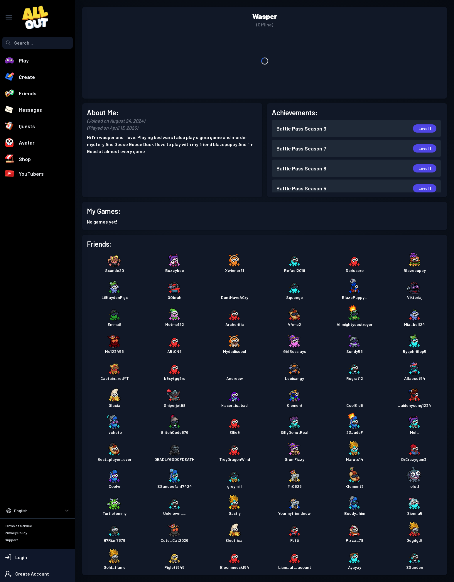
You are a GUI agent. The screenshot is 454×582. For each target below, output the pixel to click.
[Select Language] (37, 510)
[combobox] (37, 43)
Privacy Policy (16, 533)
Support (11, 540)
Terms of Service (18, 526)
